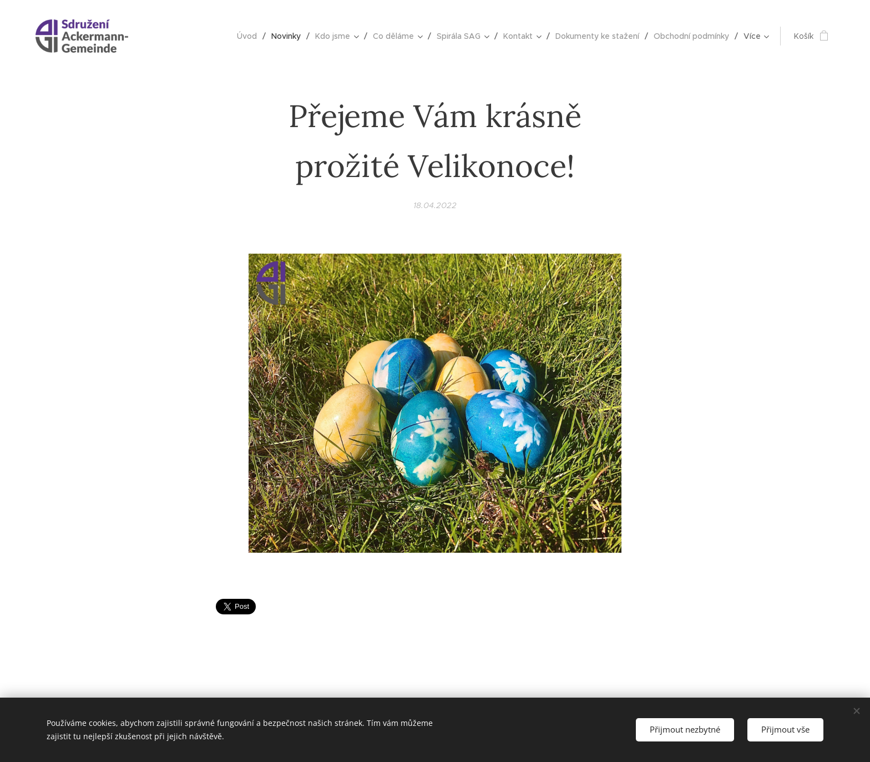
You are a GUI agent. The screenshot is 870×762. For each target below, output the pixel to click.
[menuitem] (250, 36)
